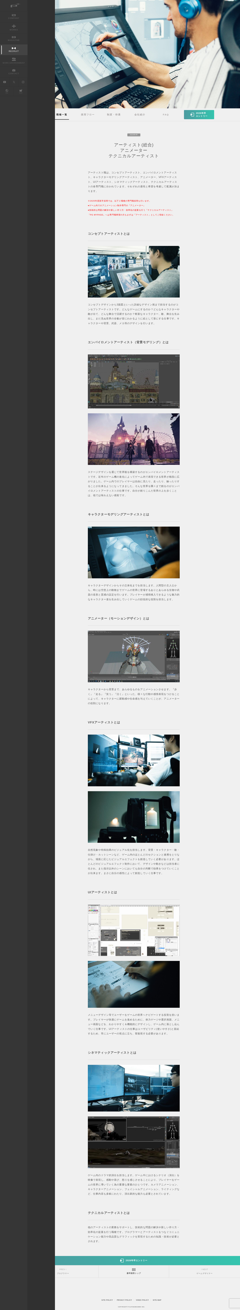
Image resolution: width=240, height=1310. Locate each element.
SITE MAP (157, 1300)
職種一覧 (61, 114)
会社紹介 (139, 114)
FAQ (166, 114)
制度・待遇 (114, 114)
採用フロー (88, 114)
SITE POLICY (107, 1300)
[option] (134, 54)
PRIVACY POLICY (124, 1300)
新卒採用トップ (134, 1273)
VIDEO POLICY (142, 1300)
